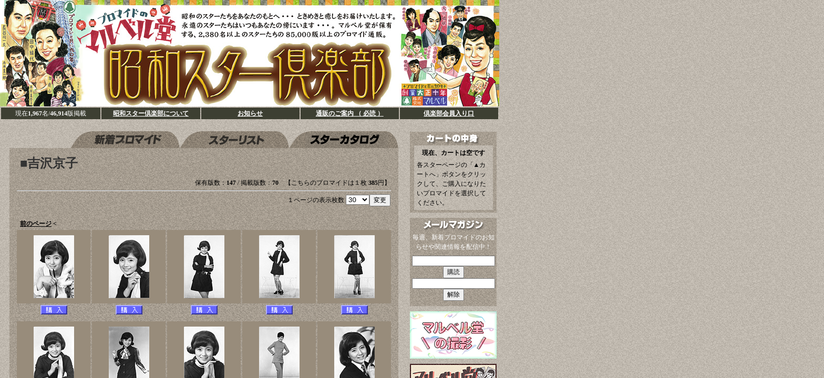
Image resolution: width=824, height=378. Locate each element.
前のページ (36, 223)
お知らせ (250, 113)
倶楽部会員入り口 (449, 113)
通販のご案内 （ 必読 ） (350, 113)
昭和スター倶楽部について (151, 113)
